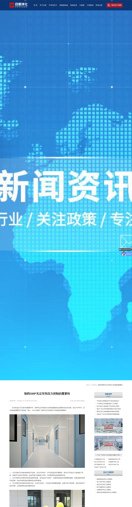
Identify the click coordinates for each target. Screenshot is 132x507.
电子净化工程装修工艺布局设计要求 (108, 406)
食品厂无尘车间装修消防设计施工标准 (109, 409)
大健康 (81, 5)
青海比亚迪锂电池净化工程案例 (106, 492)
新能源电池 (63, 5)
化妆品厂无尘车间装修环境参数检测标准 (109, 414)
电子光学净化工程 (99, 462)
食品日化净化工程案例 (104, 484)
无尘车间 (41, 473)
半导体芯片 (53, 5)
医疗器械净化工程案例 (104, 487)
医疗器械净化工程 (99, 464)
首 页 (35, 5)
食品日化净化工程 (113, 464)
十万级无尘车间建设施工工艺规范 (107, 403)
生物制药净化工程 (113, 462)
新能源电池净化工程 (114, 459)
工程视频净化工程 (99, 459)
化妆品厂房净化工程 (100, 467)
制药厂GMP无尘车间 (43, 410)
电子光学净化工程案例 (104, 482)
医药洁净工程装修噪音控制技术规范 (108, 411)
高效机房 (73, 5)
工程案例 (90, 5)
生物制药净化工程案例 (104, 490)
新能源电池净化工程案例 (104, 479)
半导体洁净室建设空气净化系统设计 (108, 401)
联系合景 (99, 5)
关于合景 (43, 5)
